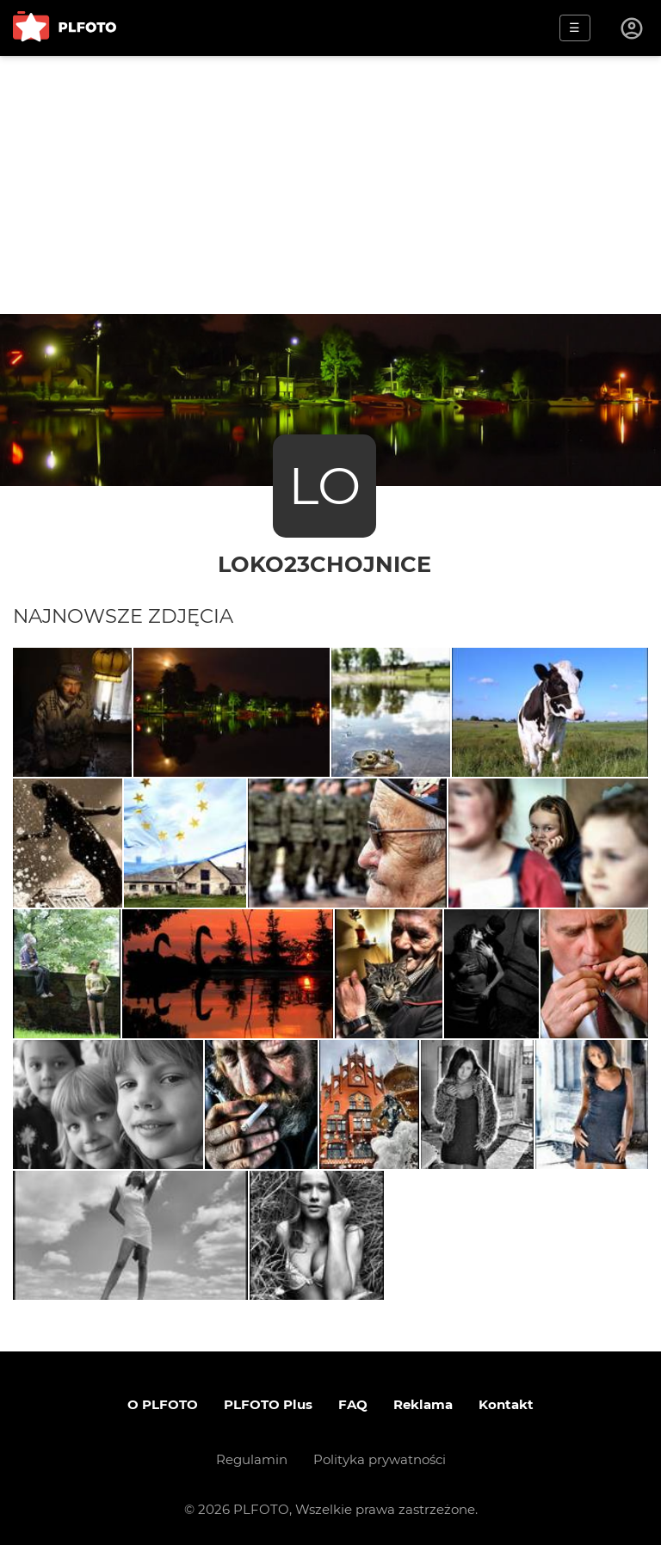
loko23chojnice (324, 564)
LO (324, 485)
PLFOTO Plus (268, 1404)
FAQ (353, 1404)
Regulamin (251, 1459)
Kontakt (506, 1404)
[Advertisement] (330, 185)
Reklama (423, 1404)
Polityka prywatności (379, 1459)
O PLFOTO (162, 1404)
